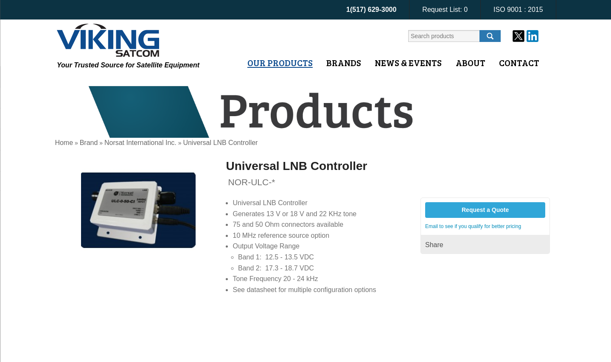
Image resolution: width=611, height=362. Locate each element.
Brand (89, 142)
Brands (343, 63)
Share (434, 244)
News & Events (408, 63)
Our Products (280, 63)
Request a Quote (485, 209)
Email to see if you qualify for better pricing (473, 226)
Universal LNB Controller (220, 142)
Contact (519, 63)
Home (64, 142)
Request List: (445, 9)
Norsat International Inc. (140, 142)
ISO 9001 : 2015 (518, 9)
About (470, 63)
